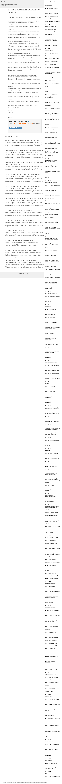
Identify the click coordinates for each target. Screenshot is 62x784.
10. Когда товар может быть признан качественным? (22, 140)
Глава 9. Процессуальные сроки (51, 578)
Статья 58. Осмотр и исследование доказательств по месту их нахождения (52, 329)
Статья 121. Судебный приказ (51, 669)
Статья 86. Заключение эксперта (52, 458)
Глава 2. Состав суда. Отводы (51, 76)
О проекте (21, 273)
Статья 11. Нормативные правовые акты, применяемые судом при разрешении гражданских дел (52, 60)
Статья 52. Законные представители (52, 296)
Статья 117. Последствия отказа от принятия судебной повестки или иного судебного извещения (52, 639)
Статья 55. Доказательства (50, 314)
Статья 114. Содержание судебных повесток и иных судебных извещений (52, 621)
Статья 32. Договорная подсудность (52, 185)
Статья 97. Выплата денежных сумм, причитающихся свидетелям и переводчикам (52, 521)
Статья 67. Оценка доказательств (52, 370)
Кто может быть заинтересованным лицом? (19, 240)
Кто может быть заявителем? (14, 230)
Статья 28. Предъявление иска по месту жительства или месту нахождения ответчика (52, 166)
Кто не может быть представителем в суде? (19, 220)
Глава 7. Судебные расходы (50, 466)
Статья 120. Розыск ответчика (51, 653)
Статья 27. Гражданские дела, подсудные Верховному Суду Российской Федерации (51, 160)
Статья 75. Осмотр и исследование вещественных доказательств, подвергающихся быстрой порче (52, 407)
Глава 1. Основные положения (51, 8)
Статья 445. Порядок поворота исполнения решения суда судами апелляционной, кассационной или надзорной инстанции (24, 782)
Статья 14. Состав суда (50, 80)
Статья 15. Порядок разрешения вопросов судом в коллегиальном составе (52, 85)
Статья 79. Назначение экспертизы (52, 424)
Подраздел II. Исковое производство (52, 718)
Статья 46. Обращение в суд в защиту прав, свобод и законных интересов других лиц (52, 262)
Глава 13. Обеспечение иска (51, 763)
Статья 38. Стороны (49, 217)
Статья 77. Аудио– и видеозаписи (52, 416)
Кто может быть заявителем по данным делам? (20, 250)
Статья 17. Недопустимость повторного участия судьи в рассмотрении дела (51, 96)
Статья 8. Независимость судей (51, 45)
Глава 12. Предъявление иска (51, 722)
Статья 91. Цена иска (49, 485)
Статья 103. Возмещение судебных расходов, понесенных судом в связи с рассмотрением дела (52, 554)
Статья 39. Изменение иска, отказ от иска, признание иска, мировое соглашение (52, 222)
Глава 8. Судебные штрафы (50, 565)
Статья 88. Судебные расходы (51, 469)
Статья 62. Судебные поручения (51, 347)
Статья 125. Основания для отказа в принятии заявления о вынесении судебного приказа (52, 690)
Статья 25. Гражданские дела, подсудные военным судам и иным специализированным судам (52, 143)
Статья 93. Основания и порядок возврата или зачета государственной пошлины (52, 495)
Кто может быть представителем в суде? (18, 210)
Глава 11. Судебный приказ (50, 666)
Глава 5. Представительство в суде (52, 274)
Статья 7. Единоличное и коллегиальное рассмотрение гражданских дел (51, 41)
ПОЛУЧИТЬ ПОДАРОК (15, 127)
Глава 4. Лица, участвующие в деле (52, 195)
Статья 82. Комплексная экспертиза (52, 440)
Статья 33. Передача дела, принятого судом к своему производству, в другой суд (52, 190)
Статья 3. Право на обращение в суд (52, 21)
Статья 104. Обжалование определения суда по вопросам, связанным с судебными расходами (52, 561)
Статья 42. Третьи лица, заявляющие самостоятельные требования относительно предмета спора (52, 238)
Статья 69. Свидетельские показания (52, 378)
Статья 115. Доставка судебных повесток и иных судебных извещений (51, 628)
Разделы (27, 273)
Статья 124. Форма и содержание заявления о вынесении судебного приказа (52, 684)
